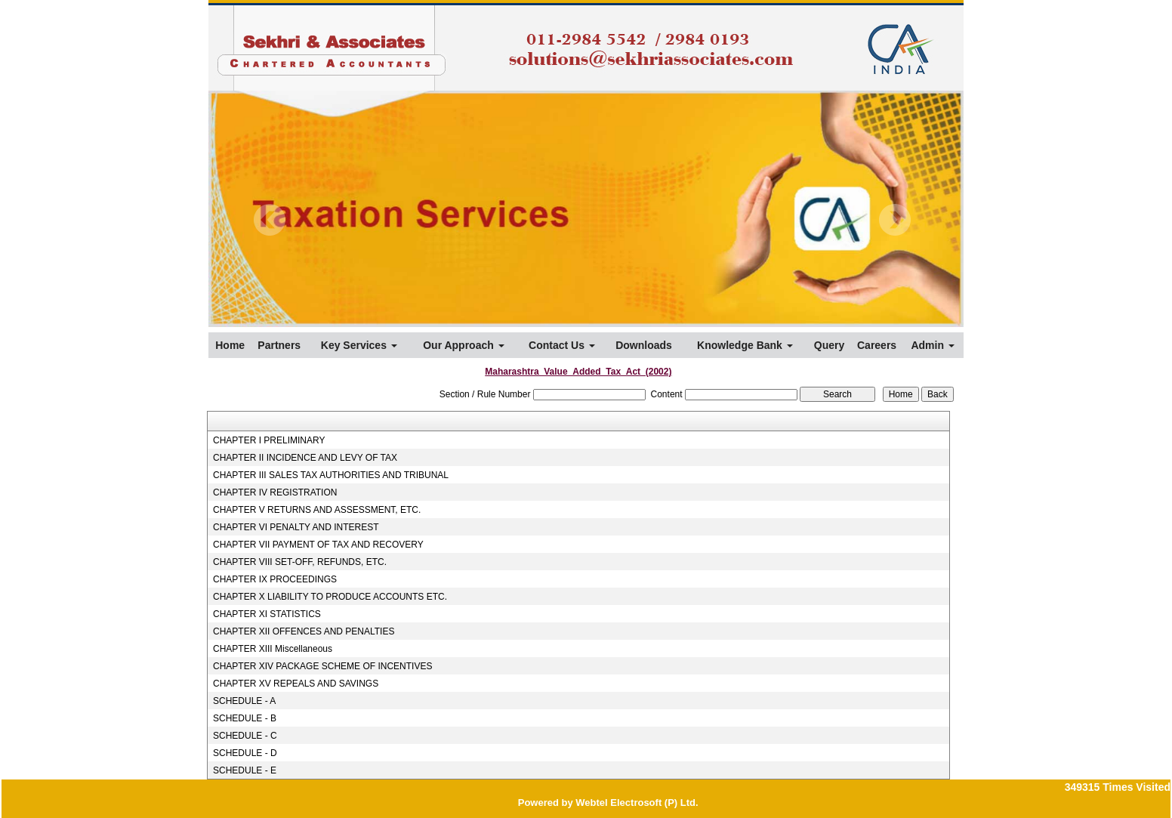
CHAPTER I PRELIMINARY (269, 440)
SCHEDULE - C (245, 735)
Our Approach (463, 345)
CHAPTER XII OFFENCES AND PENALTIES (304, 631)
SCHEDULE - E (244, 770)
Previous (270, 220)
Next (894, 220)
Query (829, 345)
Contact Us (562, 345)
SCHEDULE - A (244, 701)
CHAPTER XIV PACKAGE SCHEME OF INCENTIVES (323, 666)
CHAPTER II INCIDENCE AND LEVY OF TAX (305, 457)
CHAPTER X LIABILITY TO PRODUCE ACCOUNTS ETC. (330, 596)
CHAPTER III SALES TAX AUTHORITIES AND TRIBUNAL (331, 475)
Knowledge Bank (745, 345)
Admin (932, 345)
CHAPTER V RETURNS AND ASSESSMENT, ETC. (317, 510)
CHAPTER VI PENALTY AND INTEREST (296, 527)
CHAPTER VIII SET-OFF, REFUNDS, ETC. (300, 562)
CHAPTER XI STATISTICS (267, 614)
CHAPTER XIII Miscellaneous (272, 649)
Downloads (643, 345)
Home (230, 345)
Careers (876, 345)
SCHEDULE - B (244, 718)
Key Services (359, 345)
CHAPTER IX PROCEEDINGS (275, 579)
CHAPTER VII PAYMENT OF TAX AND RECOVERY (318, 544)
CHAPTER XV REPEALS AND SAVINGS (295, 683)
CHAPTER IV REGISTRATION (275, 492)
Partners (279, 345)
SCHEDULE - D (245, 753)
